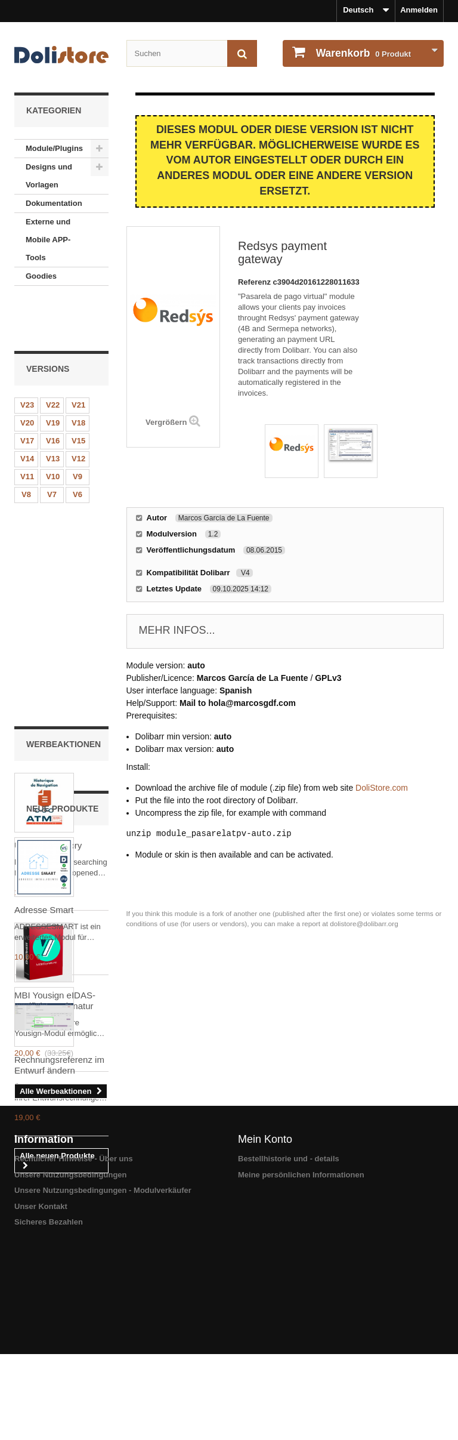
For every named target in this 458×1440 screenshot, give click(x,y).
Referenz (255, 281)
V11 (27, 429)
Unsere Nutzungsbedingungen (70, 1364)
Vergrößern (166, 422)
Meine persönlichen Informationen (301, 1364)
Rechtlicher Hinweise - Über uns (73, 1348)
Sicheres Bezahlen (48, 1411)
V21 (78, 357)
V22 (53, 357)
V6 (77, 447)
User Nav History (48, 595)
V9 (77, 429)
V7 (52, 447)
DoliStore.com (381, 788)
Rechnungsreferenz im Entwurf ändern (59, 1139)
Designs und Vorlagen (49, 175)
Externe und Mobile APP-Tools (48, 239)
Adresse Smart (43, 984)
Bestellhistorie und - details (288, 1348)
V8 (26, 447)
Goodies (41, 276)
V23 (27, 357)
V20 (27, 375)
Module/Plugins (54, 148)
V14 (27, 411)
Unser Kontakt (40, 1396)
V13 (53, 411)
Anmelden (419, 9)
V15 (78, 393)
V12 (78, 411)
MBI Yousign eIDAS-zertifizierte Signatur (54, 749)
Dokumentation (54, 203)
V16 (53, 393)
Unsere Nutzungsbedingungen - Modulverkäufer (102, 1380)
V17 (27, 393)
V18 (78, 375)
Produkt (362, 53)
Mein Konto (265, 1329)
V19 (53, 375)
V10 (53, 429)
